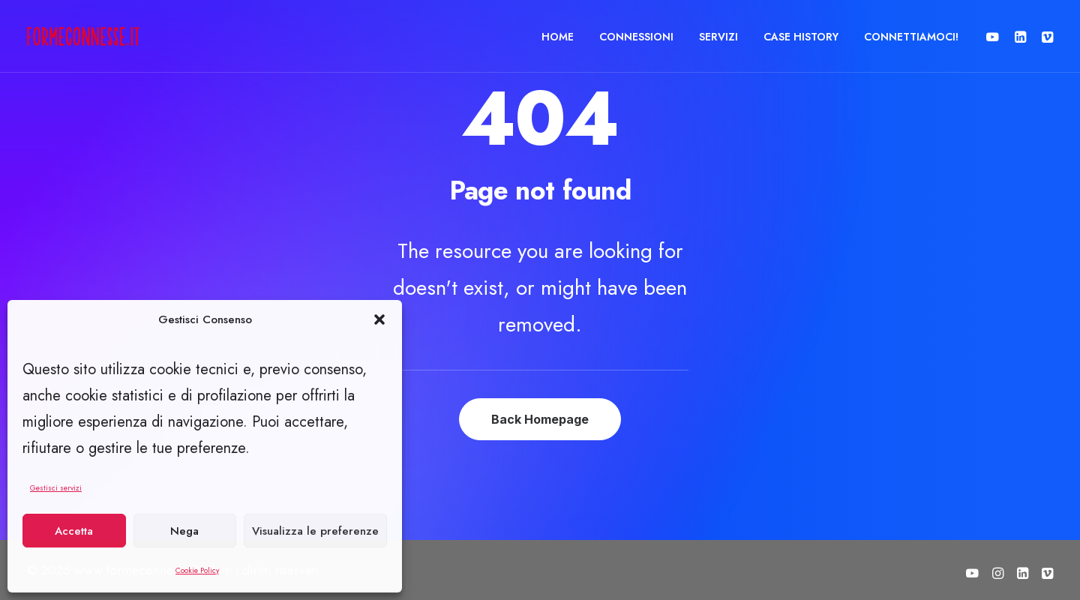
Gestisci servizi (56, 488)
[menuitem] (557, 36)
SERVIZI (718, 36)
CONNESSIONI (636, 36)
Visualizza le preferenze (315, 531)
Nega (184, 531)
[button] (379, 319)
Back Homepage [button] (540, 419)
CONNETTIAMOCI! (911, 36)
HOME (558, 36)
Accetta (74, 531)
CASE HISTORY (801, 36)
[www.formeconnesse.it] (83, 36)
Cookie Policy (197, 570)
